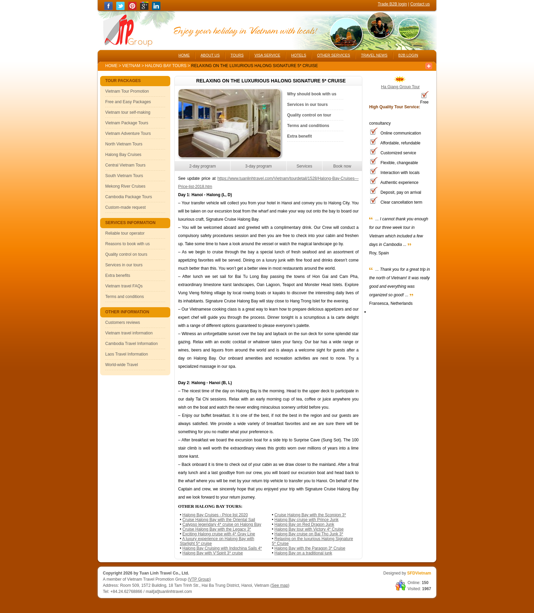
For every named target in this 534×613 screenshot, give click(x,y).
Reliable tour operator (124, 233)
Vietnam (131, 65)
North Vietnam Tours (123, 144)
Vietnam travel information (129, 333)
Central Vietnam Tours (125, 165)
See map (280, 585)
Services (304, 166)
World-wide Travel (121, 364)
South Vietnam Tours (124, 175)
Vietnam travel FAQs (124, 286)
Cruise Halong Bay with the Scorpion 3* (310, 515)
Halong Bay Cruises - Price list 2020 (215, 515)
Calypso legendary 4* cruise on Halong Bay (222, 524)
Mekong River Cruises (125, 186)
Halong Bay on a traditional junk (303, 553)
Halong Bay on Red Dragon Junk (304, 524)
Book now (342, 166)
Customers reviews (122, 322)
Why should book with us (311, 94)
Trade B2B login (392, 4)
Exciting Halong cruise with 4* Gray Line (219, 534)
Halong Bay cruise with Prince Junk (306, 519)
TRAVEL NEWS (374, 55)
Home (111, 65)
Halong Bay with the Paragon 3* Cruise (309, 548)
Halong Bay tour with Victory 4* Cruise (309, 529)
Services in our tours (123, 265)
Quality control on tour (309, 115)
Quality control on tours (126, 254)
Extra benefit (299, 136)
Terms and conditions (124, 296)
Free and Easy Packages (128, 101)
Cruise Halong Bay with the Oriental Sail (219, 519)
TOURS (237, 55)
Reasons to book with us (127, 243)
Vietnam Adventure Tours (128, 133)
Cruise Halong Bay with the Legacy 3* (217, 529)
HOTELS (298, 55)
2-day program (202, 166)
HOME (184, 55)
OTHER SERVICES (333, 55)
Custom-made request (125, 207)
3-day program (258, 166)
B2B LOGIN (408, 55)
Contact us (420, 4)
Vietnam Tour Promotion (127, 91)
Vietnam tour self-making (128, 112)
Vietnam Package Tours (126, 123)
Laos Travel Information (126, 354)
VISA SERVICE (267, 55)
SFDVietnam (419, 573)
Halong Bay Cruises (123, 154)
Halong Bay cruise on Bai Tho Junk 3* (308, 534)
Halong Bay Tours (166, 65)
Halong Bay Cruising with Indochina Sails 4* (222, 548)
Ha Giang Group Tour (400, 86)
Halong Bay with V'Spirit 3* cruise (213, 553)
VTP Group (199, 579)
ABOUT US (210, 55)
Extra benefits (117, 275)
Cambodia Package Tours (128, 196)
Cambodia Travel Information (131, 343)
